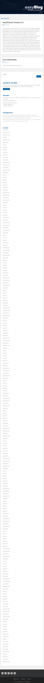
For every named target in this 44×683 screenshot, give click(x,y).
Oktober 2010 (6, 553)
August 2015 (5, 408)
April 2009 (5, 599)
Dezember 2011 (6, 518)
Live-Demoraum (10, 59)
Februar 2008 (5, 634)
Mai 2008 (5, 626)
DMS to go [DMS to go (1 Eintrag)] (24, 116)
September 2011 (6, 526)
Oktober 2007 (6, 636)
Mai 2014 (5, 446)
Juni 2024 (5, 147)
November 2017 (6, 340)
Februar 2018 (5, 333)
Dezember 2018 (6, 308)
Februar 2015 (5, 423)
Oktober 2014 (6, 433)
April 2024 (5, 152)
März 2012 (5, 511)
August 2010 (5, 558)
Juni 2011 (5, 533)
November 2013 (6, 461)
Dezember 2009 (6, 579)
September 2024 (6, 139)
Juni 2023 (5, 177)
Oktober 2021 (6, 227)
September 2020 (6, 255)
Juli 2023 (4, 175)
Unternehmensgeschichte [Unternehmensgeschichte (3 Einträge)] (7, 121)
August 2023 (5, 172)
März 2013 (5, 481)
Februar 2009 (5, 604)
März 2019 (5, 300)
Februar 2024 (5, 157)
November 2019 (6, 280)
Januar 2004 (5, 659)
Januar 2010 (5, 576)
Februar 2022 (5, 217)
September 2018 (6, 315)
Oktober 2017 (6, 343)
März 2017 (5, 360)
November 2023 (6, 165)
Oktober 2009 (6, 584)
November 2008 (6, 611)
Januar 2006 (5, 641)
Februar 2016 (5, 393)
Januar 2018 (5, 335)
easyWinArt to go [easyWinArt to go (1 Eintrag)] (29, 116)
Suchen (4, 74)
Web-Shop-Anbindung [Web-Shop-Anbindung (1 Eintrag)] (15, 121)
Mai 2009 (5, 596)
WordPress (28, 681)
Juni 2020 (5, 262)
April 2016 (5, 388)
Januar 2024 (5, 160)
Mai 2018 (5, 325)
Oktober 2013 (6, 463)
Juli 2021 (4, 235)
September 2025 (6, 134)
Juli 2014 (4, 441)
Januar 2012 (5, 516)
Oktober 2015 (6, 403)
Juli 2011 (4, 531)
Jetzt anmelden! (6, 89)
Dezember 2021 (6, 222)
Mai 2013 (5, 476)
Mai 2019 (5, 295)
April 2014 (5, 448)
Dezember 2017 (6, 338)
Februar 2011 (5, 543)
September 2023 (6, 170)
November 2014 (6, 430)
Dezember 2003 (6, 661)
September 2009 (6, 586)
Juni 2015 (5, 413)
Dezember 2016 (6, 368)
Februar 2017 (5, 363)
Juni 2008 (5, 624)
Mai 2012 (5, 506)
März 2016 (5, 390)
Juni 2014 (5, 443)
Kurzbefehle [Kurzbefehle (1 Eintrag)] (17, 119)
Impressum (23, 679)
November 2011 (6, 521)
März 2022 (5, 215)
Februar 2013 (5, 483)
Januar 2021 (5, 245)
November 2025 (6, 132)
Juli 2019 (4, 290)
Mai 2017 (5, 355)
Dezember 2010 (6, 548)
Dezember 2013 (6, 458)
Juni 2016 (5, 383)
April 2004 (5, 656)
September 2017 (6, 345)
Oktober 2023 (6, 167)
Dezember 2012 (6, 488)
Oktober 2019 (6, 282)
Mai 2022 (5, 210)
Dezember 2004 (6, 651)
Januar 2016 (5, 395)
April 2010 (5, 568)
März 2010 (5, 571)
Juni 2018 (5, 323)
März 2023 (5, 185)
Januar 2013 (5, 486)
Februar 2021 (5, 242)
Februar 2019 (5, 303)
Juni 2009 (5, 594)
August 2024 (5, 142)
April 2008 (5, 629)
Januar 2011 (5, 546)
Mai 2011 (5, 536)
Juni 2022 (5, 207)
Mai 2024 (5, 150)
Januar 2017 (5, 365)
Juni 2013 (5, 473)
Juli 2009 (4, 591)
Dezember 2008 (6, 609)
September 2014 (6, 436)
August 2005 (5, 646)
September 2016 (6, 375)
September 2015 (6, 405)
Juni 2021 (5, 237)
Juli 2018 (4, 320)
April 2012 (5, 508)
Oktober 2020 (6, 252)
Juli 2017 (4, 350)
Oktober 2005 (6, 644)
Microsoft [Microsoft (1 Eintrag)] (31, 119)
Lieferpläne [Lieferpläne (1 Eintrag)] (22, 119)
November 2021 (6, 225)
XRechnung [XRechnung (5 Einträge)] (22, 121)
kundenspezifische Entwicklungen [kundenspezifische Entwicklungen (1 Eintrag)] (8, 119)
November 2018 (6, 310)
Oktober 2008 (6, 614)
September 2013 (6, 466)
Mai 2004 (5, 654)
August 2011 (5, 528)
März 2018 (5, 330)
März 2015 (5, 420)
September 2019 (6, 285)
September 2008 (6, 616)
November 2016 (6, 370)
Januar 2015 (5, 425)
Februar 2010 (5, 573)
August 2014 (5, 438)
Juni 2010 (5, 563)
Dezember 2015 (6, 398)
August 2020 (5, 257)
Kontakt (29, 679)
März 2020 (5, 270)
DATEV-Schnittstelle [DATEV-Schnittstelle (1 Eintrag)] (18, 116)
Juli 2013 (4, 471)
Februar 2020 (5, 272)
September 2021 (6, 230)
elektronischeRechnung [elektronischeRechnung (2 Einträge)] (36, 116)
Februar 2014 (5, 453)
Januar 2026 (5, 129)
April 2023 (5, 182)
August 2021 (5, 232)
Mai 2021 (5, 240)
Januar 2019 (5, 305)
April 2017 (5, 358)
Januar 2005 (5, 649)
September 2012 (6, 496)
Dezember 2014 (6, 428)
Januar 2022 (5, 220)
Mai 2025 (5, 137)
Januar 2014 (5, 456)
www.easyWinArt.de (11, 100)
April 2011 (5, 538)
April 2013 (5, 478)
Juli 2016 (4, 380)
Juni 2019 (5, 293)
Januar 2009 (5, 606)
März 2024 (5, 155)
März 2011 (5, 541)
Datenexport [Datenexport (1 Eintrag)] (12, 116)
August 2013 (5, 468)
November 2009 (6, 581)
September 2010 (6, 556)
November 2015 (6, 400)
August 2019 (5, 287)
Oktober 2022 (6, 197)
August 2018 (5, 318)
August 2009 (5, 589)
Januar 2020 (5, 275)
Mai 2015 (5, 415)
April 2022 (5, 212)
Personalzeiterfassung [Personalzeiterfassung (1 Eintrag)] (37, 119)
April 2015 (5, 418)
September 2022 (6, 200)
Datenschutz (16, 679)
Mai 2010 (5, 566)
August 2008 (5, 619)
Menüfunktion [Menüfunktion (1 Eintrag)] (26, 119)
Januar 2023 (5, 190)
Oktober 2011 (6, 523)
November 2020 (6, 250)
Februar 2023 (5, 187)
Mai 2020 (5, 265)
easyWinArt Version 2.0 (13, 22)
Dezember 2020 (6, 247)
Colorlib (19, 681)
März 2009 (5, 601)
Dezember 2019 (6, 277)
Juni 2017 (5, 353)
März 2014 (5, 451)
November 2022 (6, 195)
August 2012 (5, 498)
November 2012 (6, 491)
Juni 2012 (5, 503)
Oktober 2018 (6, 313)
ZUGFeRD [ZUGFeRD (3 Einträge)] (26, 121)
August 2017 (5, 348)
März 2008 (5, 631)
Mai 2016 (5, 385)
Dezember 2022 (6, 192)
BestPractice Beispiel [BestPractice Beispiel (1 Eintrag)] (6, 116)
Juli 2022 (4, 205)
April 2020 (5, 267)
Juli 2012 (4, 501)
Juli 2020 (4, 260)
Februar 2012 (5, 513)
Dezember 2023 (6, 162)
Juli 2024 (4, 145)
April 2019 (5, 298)
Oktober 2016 (6, 373)
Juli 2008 (4, 621)
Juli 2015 (4, 410)
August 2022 (5, 202)
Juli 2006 (4, 639)
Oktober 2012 (6, 493)
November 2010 (6, 551)
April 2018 (5, 328)
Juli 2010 (4, 561)
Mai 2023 (5, 180)
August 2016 (5, 378)
